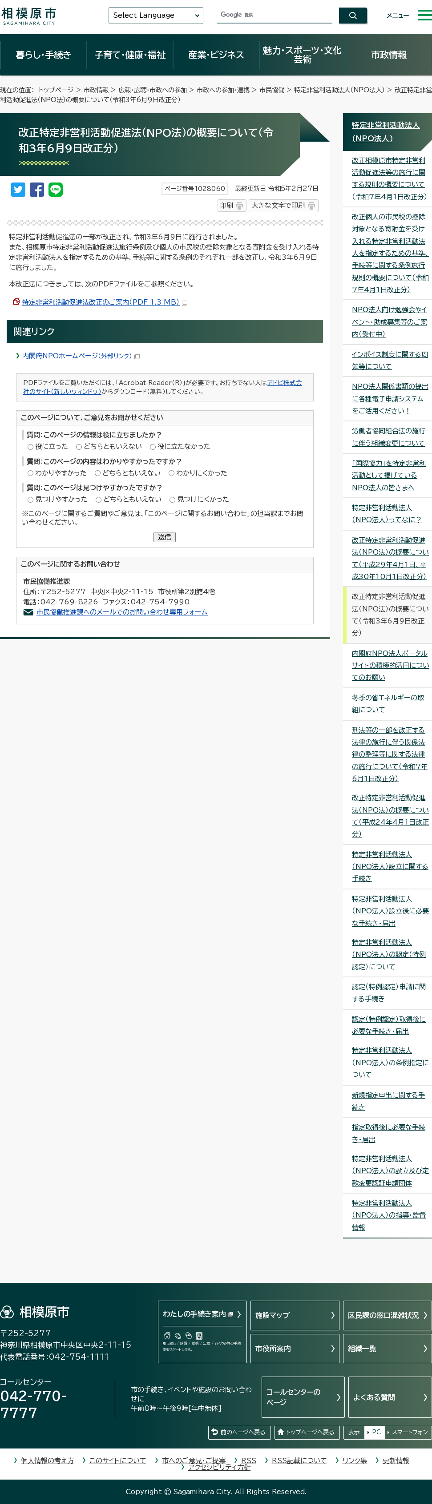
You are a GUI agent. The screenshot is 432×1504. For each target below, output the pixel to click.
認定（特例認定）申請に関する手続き (389, 993)
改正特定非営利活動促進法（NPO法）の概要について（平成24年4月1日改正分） (390, 815)
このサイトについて (117, 1460)
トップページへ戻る (310, 1432)
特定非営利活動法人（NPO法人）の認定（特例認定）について (389, 954)
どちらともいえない (113, 446)
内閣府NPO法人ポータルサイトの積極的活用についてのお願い (390, 665)
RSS (248, 1460)
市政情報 (389, 54)
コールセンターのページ (293, 1397)
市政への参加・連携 (223, 90)
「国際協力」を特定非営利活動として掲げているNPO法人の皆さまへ (389, 475)
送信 (164, 537)
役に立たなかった (183, 446)
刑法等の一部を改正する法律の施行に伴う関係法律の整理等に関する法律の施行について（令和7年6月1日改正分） (390, 754)
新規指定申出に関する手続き (388, 1101)
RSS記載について (299, 1460)
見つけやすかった (61, 499)
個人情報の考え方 (47, 1460)
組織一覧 (362, 1348)
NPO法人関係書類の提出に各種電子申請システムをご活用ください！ (390, 398)
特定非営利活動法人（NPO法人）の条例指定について (390, 1062)
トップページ (56, 90)
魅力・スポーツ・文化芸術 (302, 54)
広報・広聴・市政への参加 (152, 90)
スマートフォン (410, 1432)
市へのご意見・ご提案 (194, 1460)
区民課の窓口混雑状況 (383, 1315)
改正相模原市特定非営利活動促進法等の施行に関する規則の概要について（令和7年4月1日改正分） (390, 178)
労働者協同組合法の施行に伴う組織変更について (388, 437)
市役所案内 (273, 1348)
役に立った (51, 446)
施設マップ (272, 1315)
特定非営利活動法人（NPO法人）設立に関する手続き (390, 866)
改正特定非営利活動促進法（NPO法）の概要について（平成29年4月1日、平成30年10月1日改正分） (390, 558)
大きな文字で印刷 (278, 205)
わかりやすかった (61, 473)
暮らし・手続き (44, 54)
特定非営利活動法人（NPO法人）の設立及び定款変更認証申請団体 (390, 1171)
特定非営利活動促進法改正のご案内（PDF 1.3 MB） (104, 302)
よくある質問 (374, 1397)
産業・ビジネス (216, 54)
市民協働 (271, 90)
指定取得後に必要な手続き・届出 (388, 1133)
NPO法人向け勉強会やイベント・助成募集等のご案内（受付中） (389, 321)
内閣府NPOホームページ (81, 356)
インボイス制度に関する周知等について (390, 360)
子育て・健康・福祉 (130, 54)
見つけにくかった (203, 499)
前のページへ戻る (243, 1432)
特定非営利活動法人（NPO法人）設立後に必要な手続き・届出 (390, 911)
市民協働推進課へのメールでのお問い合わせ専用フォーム (122, 612)
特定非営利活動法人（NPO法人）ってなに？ (387, 513)
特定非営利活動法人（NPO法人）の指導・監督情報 (389, 1215)
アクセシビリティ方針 (219, 1467)
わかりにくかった (201, 473)
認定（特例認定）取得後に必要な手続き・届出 (389, 1025)
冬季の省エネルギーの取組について (388, 703)
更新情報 (396, 1460)
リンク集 (355, 1460)
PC (376, 1432)
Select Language (143, 15)
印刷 (226, 205)
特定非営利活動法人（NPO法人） (339, 90)
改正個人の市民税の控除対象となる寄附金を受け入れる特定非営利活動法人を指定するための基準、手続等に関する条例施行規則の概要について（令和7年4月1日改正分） (390, 253)
